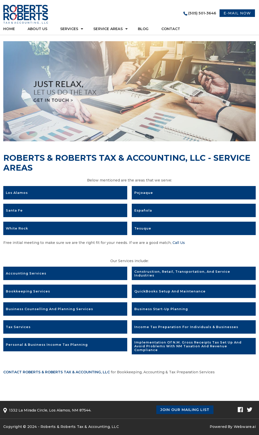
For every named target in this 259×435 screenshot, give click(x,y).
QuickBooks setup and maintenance (170, 291)
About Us (38, 29)
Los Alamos (17, 193)
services (69, 29)
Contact (170, 29)
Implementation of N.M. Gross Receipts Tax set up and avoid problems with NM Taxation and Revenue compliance (188, 346)
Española (143, 210)
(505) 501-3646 (202, 13)
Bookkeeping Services (28, 291)
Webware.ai (245, 426)
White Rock (17, 228)
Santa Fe (14, 210)
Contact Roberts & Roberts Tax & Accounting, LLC (56, 372)
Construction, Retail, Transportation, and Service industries (182, 273)
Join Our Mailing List (184, 409)
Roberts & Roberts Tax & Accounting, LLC (79, 426)
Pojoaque (143, 193)
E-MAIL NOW (237, 13)
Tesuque (142, 228)
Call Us (178, 242)
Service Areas (108, 29)
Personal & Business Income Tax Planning (47, 345)
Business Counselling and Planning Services (49, 309)
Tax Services (18, 327)
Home (9, 29)
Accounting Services (26, 273)
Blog (143, 29)
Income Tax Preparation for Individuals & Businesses (186, 327)
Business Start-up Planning (161, 309)
